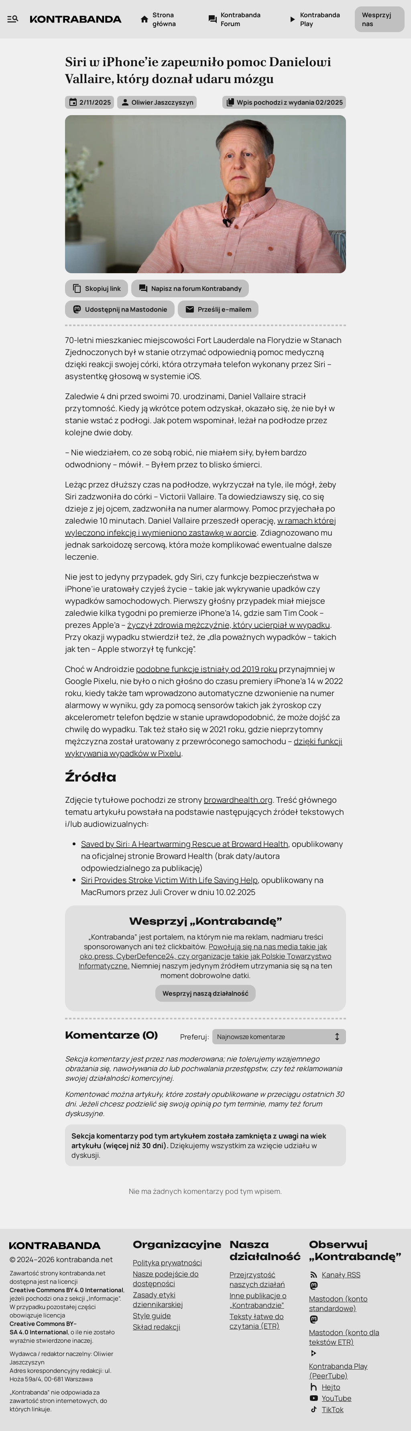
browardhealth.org (238, 799)
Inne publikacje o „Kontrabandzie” (258, 1300)
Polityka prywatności (167, 1262)
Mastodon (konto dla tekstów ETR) (344, 1331)
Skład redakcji (156, 1327)
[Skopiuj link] (96, 288)
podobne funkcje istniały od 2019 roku (206, 669)
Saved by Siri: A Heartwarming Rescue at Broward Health (184, 843)
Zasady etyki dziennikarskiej (158, 1299)
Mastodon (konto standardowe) (338, 1297)
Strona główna (158, 19)
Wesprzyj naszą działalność (205, 993)
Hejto (324, 1387)
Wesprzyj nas (376, 19)
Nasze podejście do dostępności (166, 1278)
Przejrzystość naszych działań (257, 1279)
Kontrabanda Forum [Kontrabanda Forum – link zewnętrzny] (234, 19)
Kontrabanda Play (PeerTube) (338, 1364)
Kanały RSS (334, 1274)
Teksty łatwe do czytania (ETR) (257, 1321)
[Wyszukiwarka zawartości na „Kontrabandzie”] (12, 19)
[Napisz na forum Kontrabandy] (190, 288)
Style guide (152, 1315)
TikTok (326, 1409)
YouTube (330, 1398)
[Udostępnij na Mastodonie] (120, 309)
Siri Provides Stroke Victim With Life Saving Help (169, 880)
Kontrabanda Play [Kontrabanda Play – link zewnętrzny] (313, 19)
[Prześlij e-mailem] (218, 309)
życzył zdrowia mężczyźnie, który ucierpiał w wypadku (228, 624)
